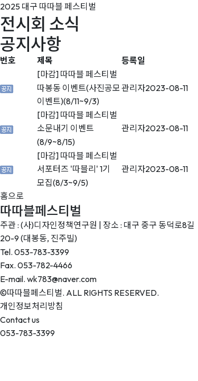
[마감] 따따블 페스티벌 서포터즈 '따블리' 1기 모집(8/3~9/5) (77, 169)
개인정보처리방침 (31, 306)
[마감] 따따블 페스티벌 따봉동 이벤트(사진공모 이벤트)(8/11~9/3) (78, 87)
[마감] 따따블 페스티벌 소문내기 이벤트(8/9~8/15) (77, 128)
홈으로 (12, 195)
